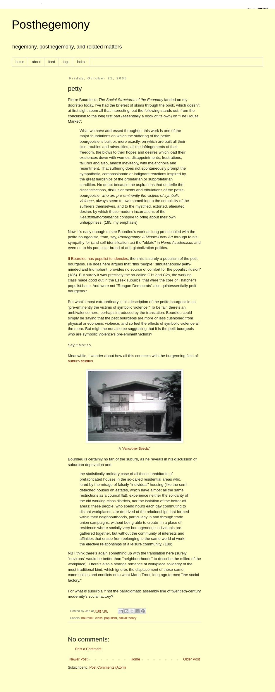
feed (51, 62)
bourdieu (87, 618)
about (36, 62)
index (81, 62)
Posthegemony (51, 24)
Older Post (191, 659)
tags (66, 62)
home (20, 62)
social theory (128, 618)
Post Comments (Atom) (107, 667)
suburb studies (80, 361)
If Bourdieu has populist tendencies (98, 258)
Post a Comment (88, 649)
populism (110, 618)
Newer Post (78, 659)
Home (135, 659)
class (99, 618)
